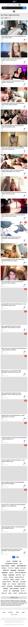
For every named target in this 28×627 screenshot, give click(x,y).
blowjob (9, 586)
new (20, 561)
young (5, 575)
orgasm (11, 577)
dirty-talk (15, 581)
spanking (13, 570)
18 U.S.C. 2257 (14, 614)
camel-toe (4, 593)
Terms (17, 612)
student (15, 593)
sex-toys (18, 575)
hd (9, 591)
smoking (14, 584)
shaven (17, 568)
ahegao (17, 579)
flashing (5, 590)
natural (8, 561)
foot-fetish (23, 568)
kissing (5, 577)
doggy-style (21, 584)
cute (9, 584)
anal (9, 593)
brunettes (6, 570)
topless (3, 568)
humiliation (6, 579)
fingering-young (23, 593)
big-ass (22, 588)
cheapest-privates (6, 581)
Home (4, 612)
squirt (13, 566)
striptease (15, 591)
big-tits (22, 590)
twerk (4, 584)
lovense (14, 561)
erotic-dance (5, 566)
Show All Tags (14, 597)
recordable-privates (11, 563)
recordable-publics (20, 586)
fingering (4, 572)
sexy (23, 575)
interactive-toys (19, 577)
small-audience (14, 588)
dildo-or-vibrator (20, 572)
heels (20, 563)
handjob (3, 586)
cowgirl (11, 572)
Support (10, 612)
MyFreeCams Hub (12, 624)
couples (5, 588)
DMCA (23, 612)
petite (22, 579)
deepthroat (21, 570)
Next (17, 557)
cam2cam (11, 575)
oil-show (22, 581)
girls (12, 579)
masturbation (21, 566)
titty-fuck (10, 568)
